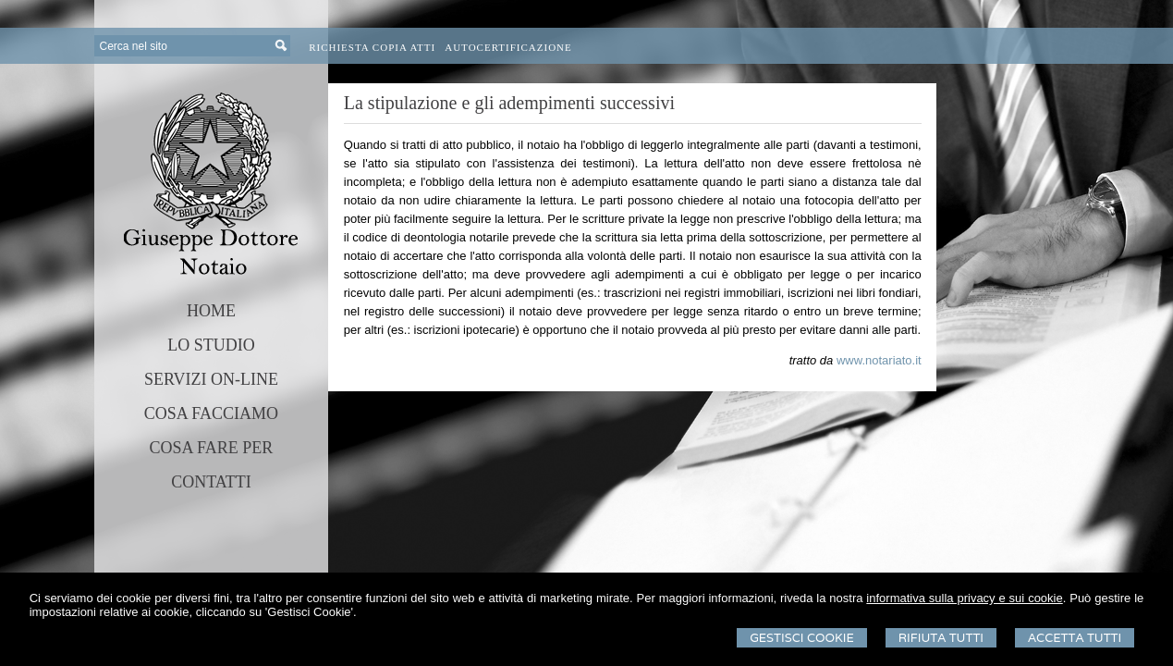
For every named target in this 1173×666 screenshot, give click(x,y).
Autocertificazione (508, 47)
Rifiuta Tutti (941, 638)
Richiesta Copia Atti (372, 47)
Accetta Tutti (1074, 638)
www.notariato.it (879, 360)
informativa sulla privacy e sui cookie (964, 598)
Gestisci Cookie (802, 638)
